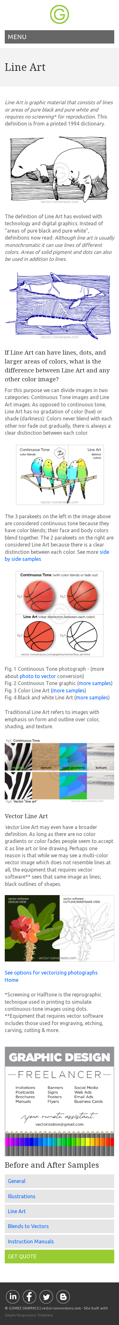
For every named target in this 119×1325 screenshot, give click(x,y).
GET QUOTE (22, 1256)
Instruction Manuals (31, 1241)
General (16, 1181)
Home (11, 980)
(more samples (68, 690)
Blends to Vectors (28, 1226)
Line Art (17, 1211)
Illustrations (22, 1196)
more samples (95, 683)
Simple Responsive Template (29, 1315)
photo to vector (37, 676)
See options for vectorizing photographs (51, 972)
